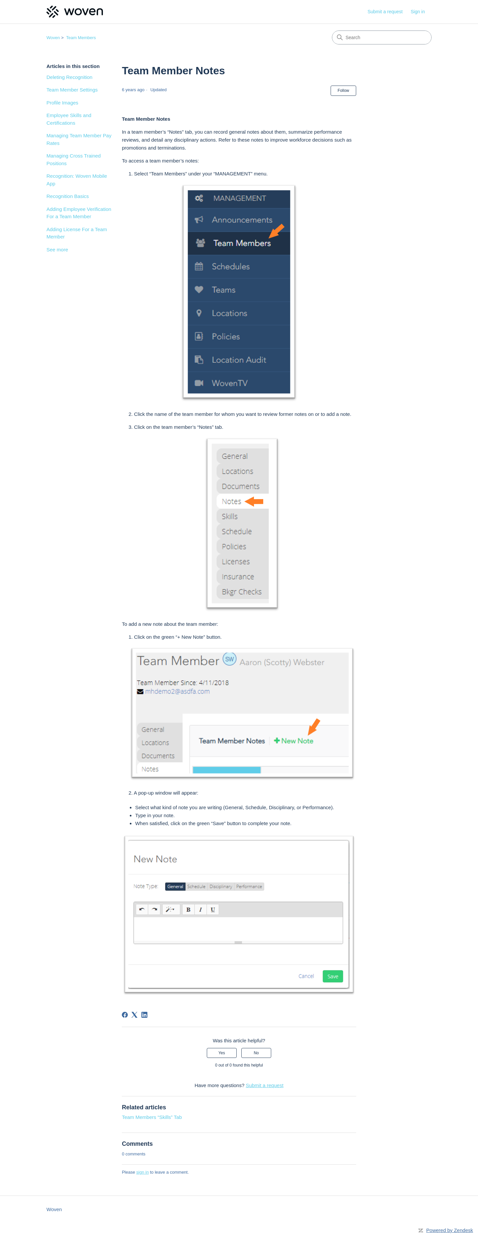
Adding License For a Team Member (76, 233)
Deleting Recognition (69, 77)
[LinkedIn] (144, 1015)
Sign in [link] (418, 11)
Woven (53, 37)
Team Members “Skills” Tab (152, 1117)
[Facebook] (125, 1015)
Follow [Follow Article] (343, 90)
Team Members (81, 37)
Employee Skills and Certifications (68, 119)
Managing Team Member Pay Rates (79, 139)
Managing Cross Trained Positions (73, 159)
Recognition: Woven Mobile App (76, 179)
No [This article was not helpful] (256, 1053)
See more (57, 249)
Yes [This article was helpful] (221, 1053)
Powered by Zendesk (449, 1230)
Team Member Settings (72, 90)
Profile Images (62, 102)
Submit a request (385, 11)
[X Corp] (134, 1015)
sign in (142, 1172)
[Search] (381, 37)
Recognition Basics (67, 196)
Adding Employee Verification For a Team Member (78, 213)
